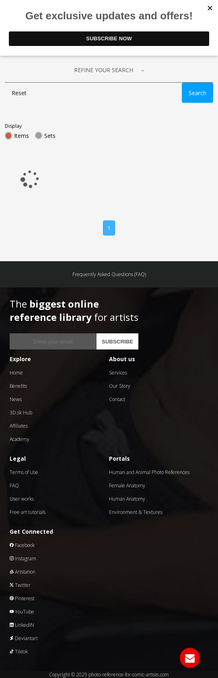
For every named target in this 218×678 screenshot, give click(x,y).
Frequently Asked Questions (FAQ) (109, 274)
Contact (117, 399)
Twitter (20, 585)
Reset (19, 93)
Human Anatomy (127, 498)
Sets (50, 135)
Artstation (22, 571)
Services (118, 372)
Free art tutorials (27, 512)
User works (22, 498)
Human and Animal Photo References (149, 472)
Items (21, 135)
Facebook (22, 545)
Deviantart (24, 638)
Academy (19, 439)
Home (16, 372)
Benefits (18, 386)
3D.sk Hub (21, 412)
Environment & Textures (135, 512)
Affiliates (19, 425)
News (16, 399)
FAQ (14, 485)
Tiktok (19, 651)
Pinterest (22, 598)
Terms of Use (24, 472)
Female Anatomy (127, 485)
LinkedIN (22, 625)
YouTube (22, 611)
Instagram (23, 558)
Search (197, 93)
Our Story (119, 386)
